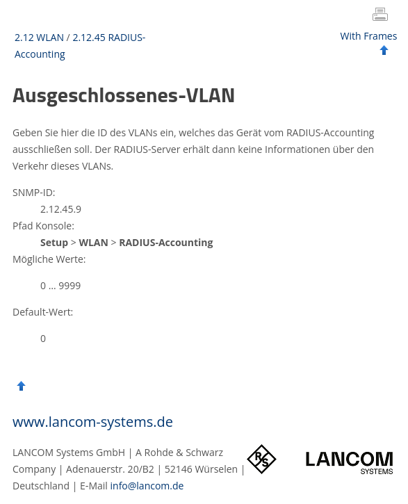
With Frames (369, 35)
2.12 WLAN (39, 37)
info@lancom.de (147, 485)
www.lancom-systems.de (93, 421)
